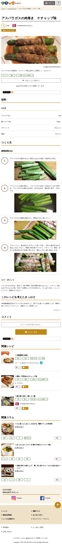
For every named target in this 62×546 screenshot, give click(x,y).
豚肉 (18, 358)
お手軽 (33, 379)
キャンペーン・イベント (41, 519)
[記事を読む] (19, 427)
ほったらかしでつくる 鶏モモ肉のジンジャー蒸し (34, 445)
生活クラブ (30, 538)
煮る (26, 358)
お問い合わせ (7, 531)
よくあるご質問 (38, 527)
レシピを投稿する (9, 519)
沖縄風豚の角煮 (22, 355)
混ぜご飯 (33, 399)
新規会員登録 (7, 515)
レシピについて (12, 8)
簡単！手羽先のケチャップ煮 (26, 376)
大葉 (18, 399)
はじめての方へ (38, 515)
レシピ (5, 511)
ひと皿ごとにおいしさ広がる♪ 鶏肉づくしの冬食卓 (34, 424)
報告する (58, 310)
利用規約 (6, 527)
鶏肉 (26, 379)
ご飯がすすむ (33, 358)
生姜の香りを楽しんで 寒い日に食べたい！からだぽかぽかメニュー (38, 467)
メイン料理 (41, 358)
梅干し (25, 399)
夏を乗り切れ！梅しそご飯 (25, 396)
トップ (3, 8)
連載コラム (36, 511)
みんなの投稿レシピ (42, 379)
